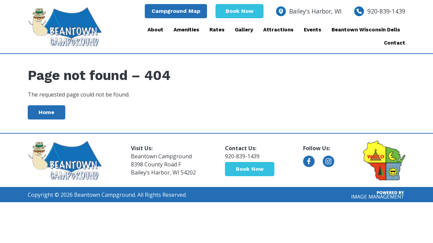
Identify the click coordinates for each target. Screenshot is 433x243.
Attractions (278, 30)
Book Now (239, 11)
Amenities (186, 30)
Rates (217, 30)
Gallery (244, 30)
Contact (394, 43)
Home (46, 112)
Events (312, 30)
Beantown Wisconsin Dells (366, 30)
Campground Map (176, 11)
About (155, 30)
